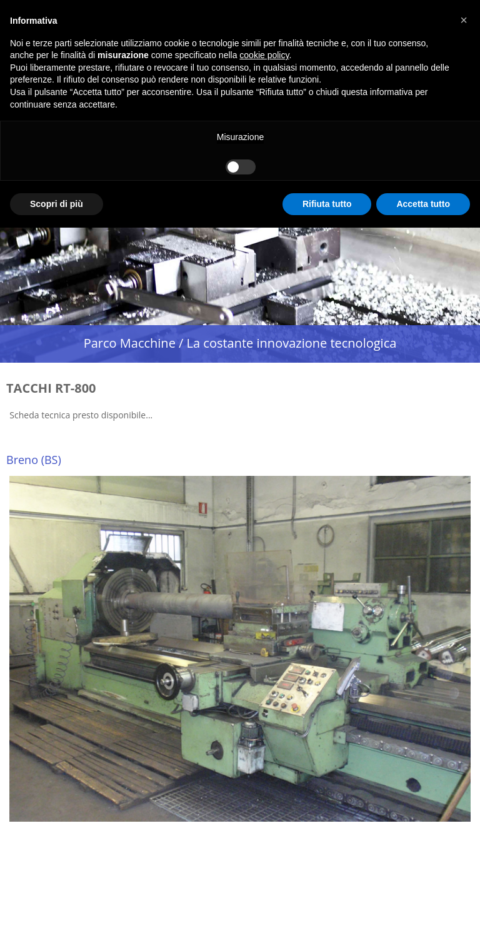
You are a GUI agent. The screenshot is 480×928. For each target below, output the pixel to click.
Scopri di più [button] (56, 204)
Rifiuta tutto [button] (327, 204)
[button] (464, 20)
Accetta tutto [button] (423, 204)
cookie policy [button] (264, 55)
